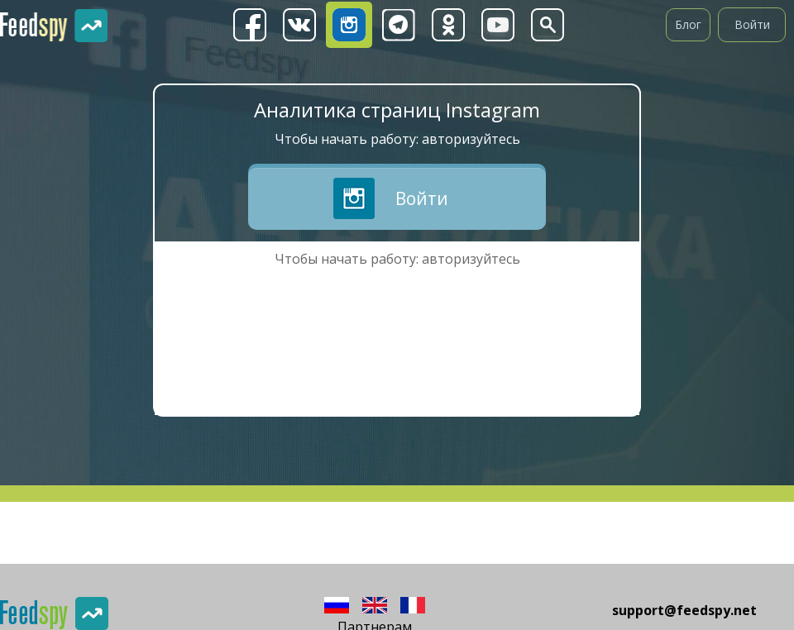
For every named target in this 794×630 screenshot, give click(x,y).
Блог (688, 24)
